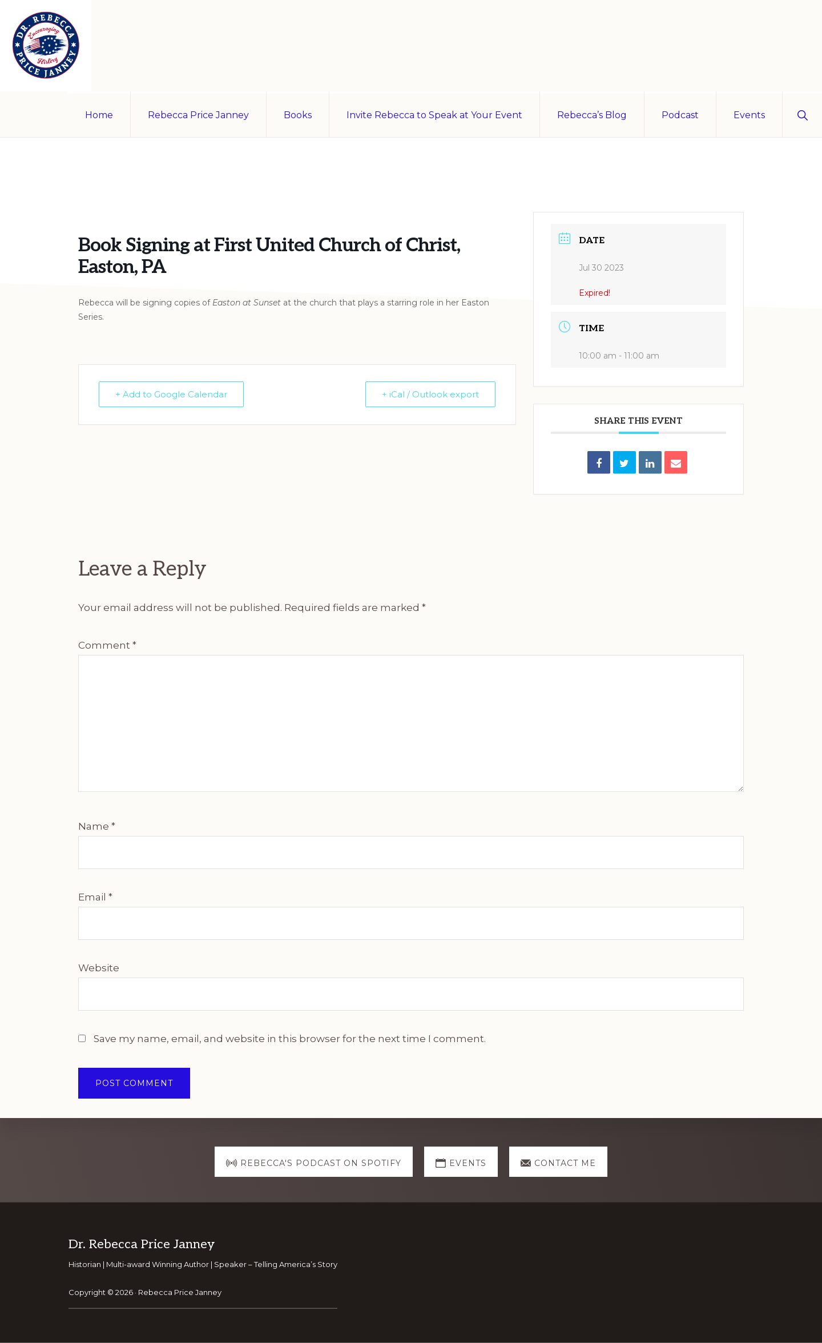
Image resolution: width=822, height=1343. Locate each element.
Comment (107, 645)
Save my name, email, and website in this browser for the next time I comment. (290, 1038)
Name (96, 826)
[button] (802, 114)
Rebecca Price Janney (179, 1292)
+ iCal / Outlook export (430, 394)
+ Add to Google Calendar (171, 394)
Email (95, 897)
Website (98, 968)
